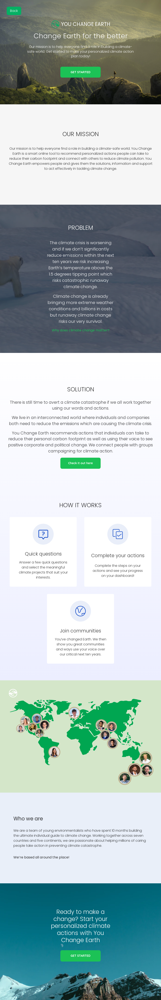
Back (14, 10)
